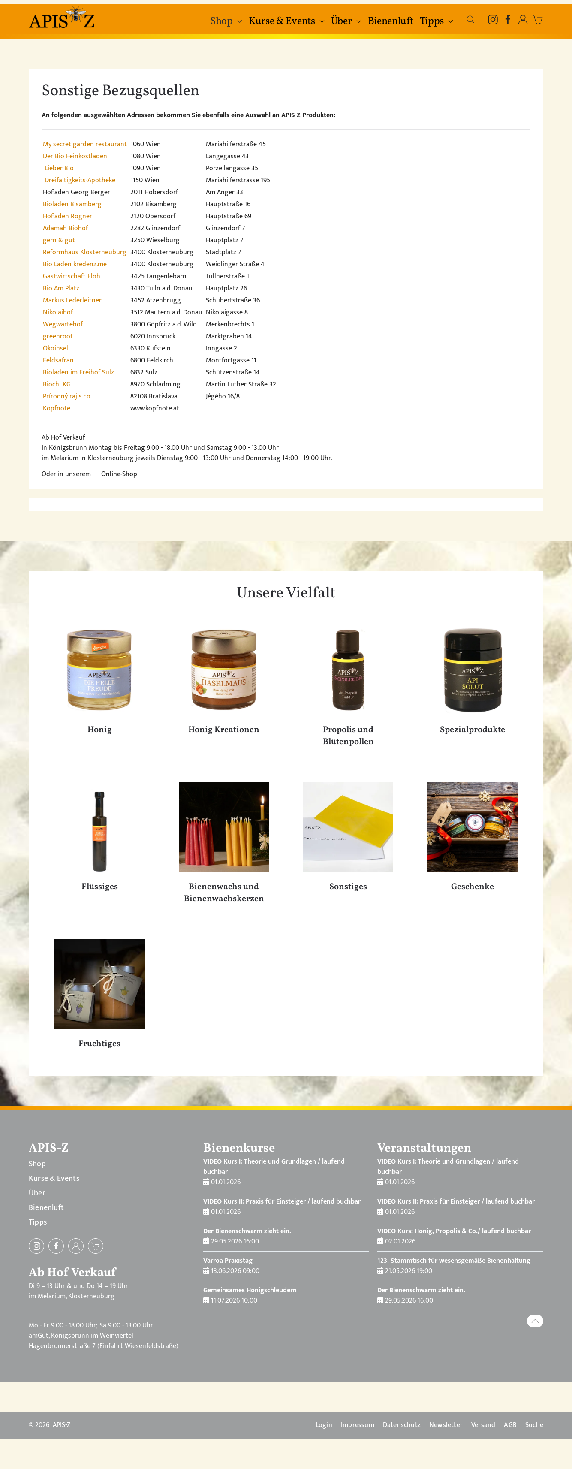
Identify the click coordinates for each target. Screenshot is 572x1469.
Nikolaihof (58, 312)
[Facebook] (508, 19)
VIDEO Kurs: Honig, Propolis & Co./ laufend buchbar (454, 1231)
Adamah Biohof (65, 228)
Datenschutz (402, 1425)
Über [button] (346, 21)
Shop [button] (226, 21)
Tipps (38, 1222)
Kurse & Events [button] (287, 21)
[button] (470, 19)
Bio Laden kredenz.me (75, 264)
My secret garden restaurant (85, 144)
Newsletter (446, 1425)
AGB (510, 1425)
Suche (534, 1425)
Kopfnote (56, 408)
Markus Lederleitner (72, 300)
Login (324, 1425)
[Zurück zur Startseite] (62, 17)
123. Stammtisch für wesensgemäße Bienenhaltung (453, 1261)
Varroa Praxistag (228, 1261)
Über (37, 1193)
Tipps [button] (437, 21)
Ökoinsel (55, 348)
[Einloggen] (76, 1246)
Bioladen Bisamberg (72, 204)
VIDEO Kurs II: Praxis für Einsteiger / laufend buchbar (282, 1201)
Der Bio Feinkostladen (75, 156)
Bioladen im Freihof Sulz (78, 372)
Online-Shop (119, 474)
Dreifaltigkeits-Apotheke (80, 180)
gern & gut (59, 240)
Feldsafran (58, 360)
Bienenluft (390, 21)
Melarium (52, 1296)
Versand (483, 1425)
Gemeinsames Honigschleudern (250, 1290)
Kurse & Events (54, 1178)
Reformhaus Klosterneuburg (84, 252)
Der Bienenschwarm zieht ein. (247, 1231)
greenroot (58, 336)
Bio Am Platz (61, 288)
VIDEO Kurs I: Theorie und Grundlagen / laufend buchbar (274, 1167)
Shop (37, 1164)
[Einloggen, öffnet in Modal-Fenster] (523, 19)
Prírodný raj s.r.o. (67, 396)
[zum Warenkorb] (538, 19)
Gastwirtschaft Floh (71, 276)
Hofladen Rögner (67, 216)
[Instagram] (493, 19)
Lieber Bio (59, 168)
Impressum (357, 1425)
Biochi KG (57, 384)
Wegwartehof (63, 324)
